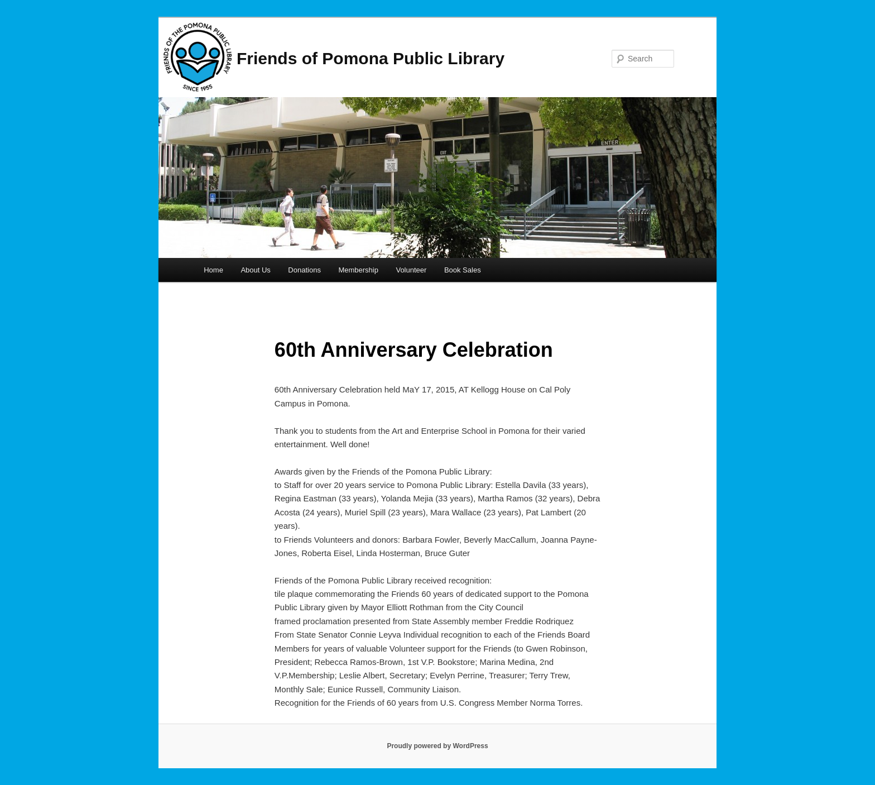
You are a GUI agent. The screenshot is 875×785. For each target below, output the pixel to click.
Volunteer (411, 270)
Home (213, 270)
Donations (304, 270)
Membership (358, 270)
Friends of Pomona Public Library (370, 58)
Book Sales (462, 270)
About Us (255, 270)
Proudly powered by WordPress (437, 746)
